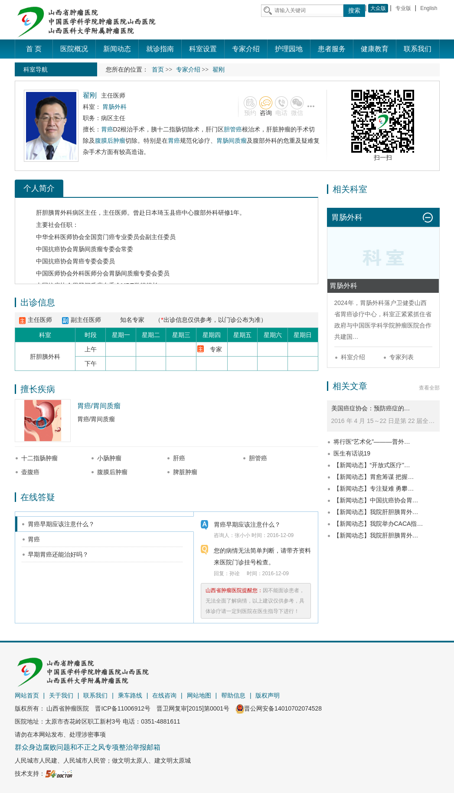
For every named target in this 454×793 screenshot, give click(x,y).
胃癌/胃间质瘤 (99, 406)
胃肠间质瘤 (231, 140)
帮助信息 (233, 695)
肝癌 (179, 458)
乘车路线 (130, 695)
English (428, 8)
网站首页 (27, 695)
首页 (158, 69)
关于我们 (61, 695)
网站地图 (199, 695)
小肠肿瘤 (109, 458)
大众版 (378, 8)
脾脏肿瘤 (185, 472)
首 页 (34, 48)
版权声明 (267, 695)
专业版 (403, 8)
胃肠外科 (372, 302)
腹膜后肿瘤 (110, 140)
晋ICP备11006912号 (122, 708)
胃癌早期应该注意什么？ (61, 524)
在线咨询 (164, 695)
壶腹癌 (30, 472)
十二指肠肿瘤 (39, 458)
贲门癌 (106, 236)
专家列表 (401, 357)
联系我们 (95, 695)
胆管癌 (233, 129)
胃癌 (107, 129)
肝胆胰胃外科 (54, 212)
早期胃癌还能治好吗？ (58, 554)
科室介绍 (353, 357)
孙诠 (234, 573)
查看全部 (429, 388)
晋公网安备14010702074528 (278, 708)
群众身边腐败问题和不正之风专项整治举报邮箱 (87, 747)
